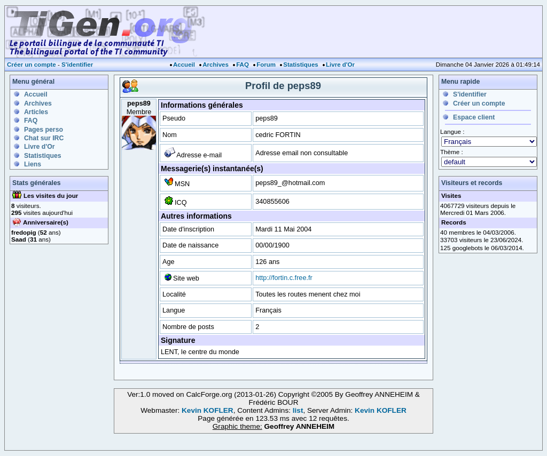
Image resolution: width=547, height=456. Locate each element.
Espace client (474, 117)
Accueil (184, 64)
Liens (32, 164)
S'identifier (77, 64)
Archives (215, 64)
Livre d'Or (340, 64)
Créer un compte (31, 64)
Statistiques (300, 64)
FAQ (242, 64)
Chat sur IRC (44, 138)
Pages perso (43, 129)
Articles (36, 112)
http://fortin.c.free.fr (283, 278)
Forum (266, 64)
